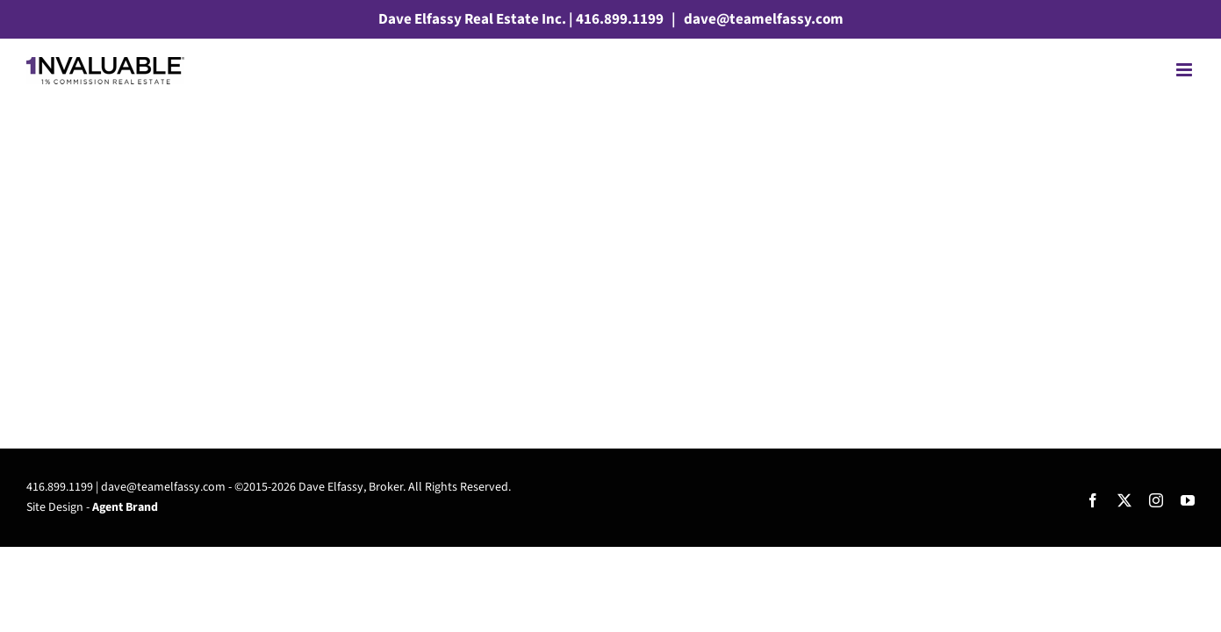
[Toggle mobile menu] (1185, 70)
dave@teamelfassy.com (762, 19)
